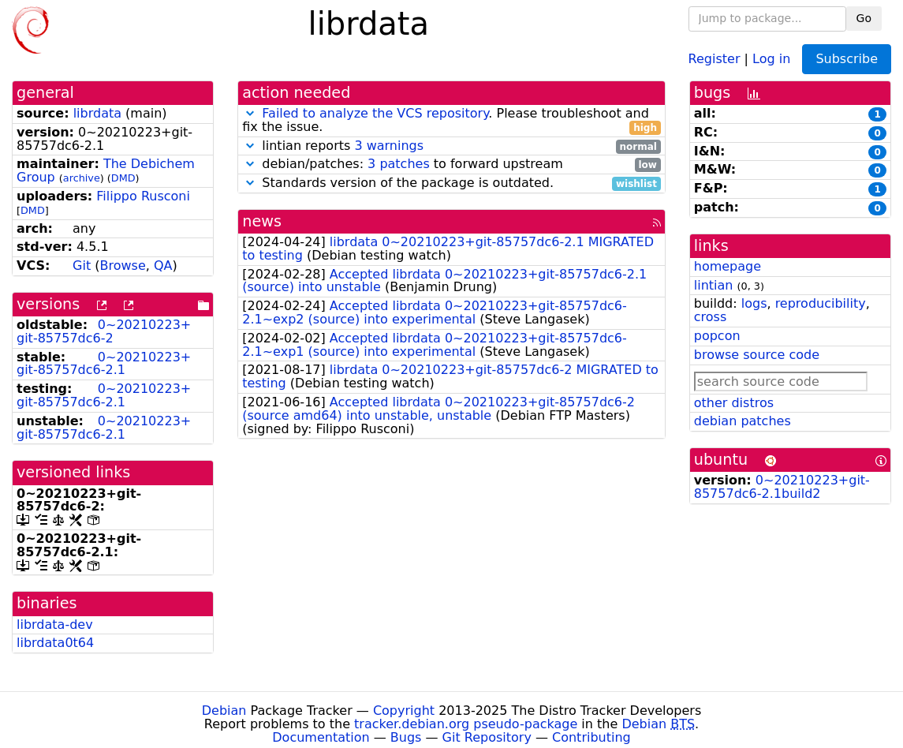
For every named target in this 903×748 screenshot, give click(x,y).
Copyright (404, 710)
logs (754, 303)
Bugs (406, 737)
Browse (122, 265)
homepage (727, 266)
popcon (717, 335)
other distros (734, 402)
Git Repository (487, 737)
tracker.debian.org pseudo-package (465, 723)
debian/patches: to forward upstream (451, 164)
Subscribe (846, 58)
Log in (771, 57)
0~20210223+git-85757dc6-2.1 (104, 364)
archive (81, 178)
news (262, 221)
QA (163, 265)
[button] (250, 113)
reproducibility (820, 303)
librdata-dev (55, 624)
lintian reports (451, 146)
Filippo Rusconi (143, 196)
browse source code (756, 354)
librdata (97, 113)
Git (82, 265)
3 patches (399, 163)
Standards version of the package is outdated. (451, 183)
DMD (123, 178)
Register (714, 57)
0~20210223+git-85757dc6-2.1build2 (782, 487)
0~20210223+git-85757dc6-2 (104, 331)
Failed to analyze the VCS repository (375, 113)
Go (863, 18)
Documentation (320, 737)
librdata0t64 (55, 642)
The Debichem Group (106, 170)
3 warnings (389, 145)
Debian (224, 710)
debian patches (742, 420)
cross (710, 316)
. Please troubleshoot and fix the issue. (451, 120)
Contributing (591, 737)
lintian (713, 285)
